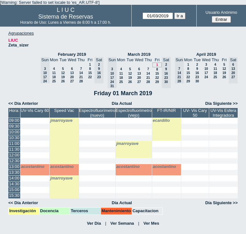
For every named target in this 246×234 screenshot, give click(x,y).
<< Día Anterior (23, 103)
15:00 (14, 189)
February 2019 (72, 54)
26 (63, 81)
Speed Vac (64, 110)
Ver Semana (122, 223)
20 (72, 77)
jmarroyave (61, 120)
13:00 (14, 166)
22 (90, 77)
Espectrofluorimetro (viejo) (134, 113)
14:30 (14, 183)
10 (206, 69)
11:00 (14, 143)
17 (206, 73)
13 (72, 73)
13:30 (14, 172)
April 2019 (206, 54)
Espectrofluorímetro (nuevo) (97, 113)
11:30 (14, 149)
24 (206, 77)
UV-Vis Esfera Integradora (223, 113)
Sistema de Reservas (65, 16)
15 (90, 73)
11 (54, 73)
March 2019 (139, 54)
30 (197, 81)
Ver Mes (151, 223)
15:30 (14, 195)
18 (54, 77)
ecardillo (161, 120)
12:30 (14, 160)
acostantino (33, 166)
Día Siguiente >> (221, 103)
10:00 (14, 132)
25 (54, 81)
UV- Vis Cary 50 (195, 113)
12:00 (14, 155)
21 (81, 77)
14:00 (14, 178)
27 (72, 81)
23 (197, 77)
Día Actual (122, 103)
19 (63, 77)
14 (81, 73)
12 (63, 73)
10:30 (14, 137)
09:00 (14, 120)
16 (197, 73)
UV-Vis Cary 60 (34, 110)
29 (157, 82)
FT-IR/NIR (166, 110)
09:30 (14, 126)
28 (81, 81)
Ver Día (94, 223)
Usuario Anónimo (221, 12)
